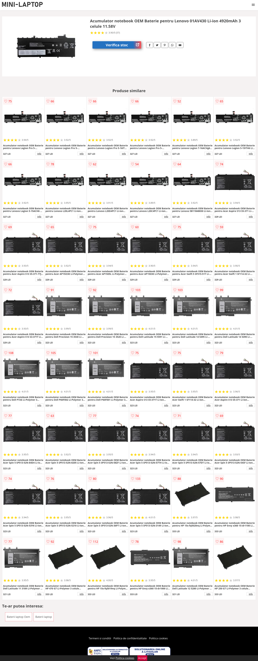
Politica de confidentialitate (130, 638)
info (39, 153)
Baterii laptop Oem (18, 617)
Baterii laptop (43, 617)
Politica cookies (158, 638)
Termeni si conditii (100, 638)
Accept (142, 658)
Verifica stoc (123, 45)
